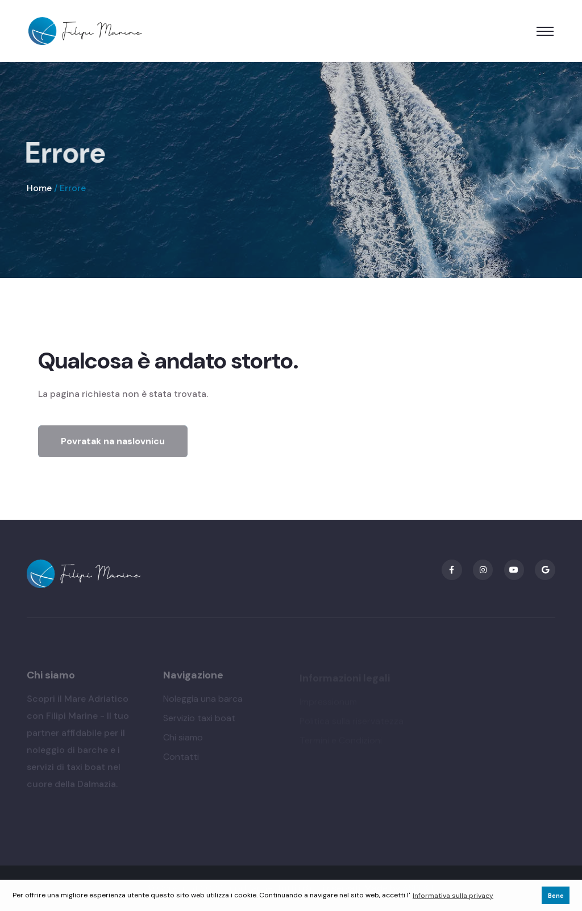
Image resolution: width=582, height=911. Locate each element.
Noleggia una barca (203, 701)
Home (39, 188)
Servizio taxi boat (199, 720)
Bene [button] (556, 896)
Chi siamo (183, 740)
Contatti (181, 759)
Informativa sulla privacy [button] (453, 895)
